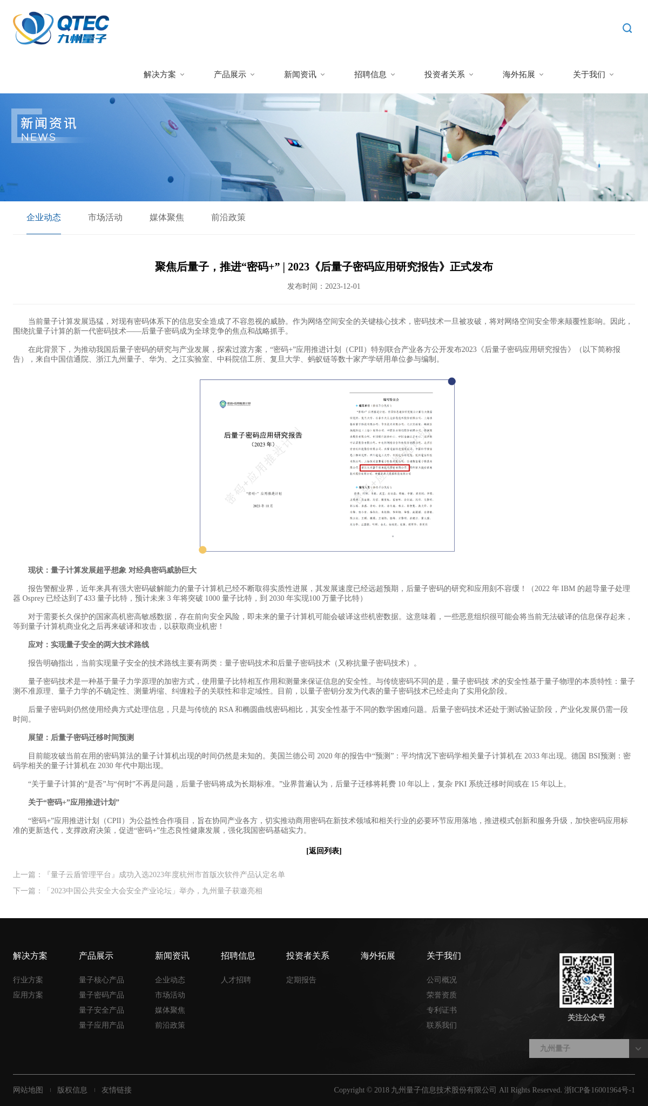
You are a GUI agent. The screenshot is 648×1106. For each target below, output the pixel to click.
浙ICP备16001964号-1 (599, 1090)
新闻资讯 (300, 74)
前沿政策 (228, 217)
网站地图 (28, 1090)
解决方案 (160, 74)
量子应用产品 (101, 1025)
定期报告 (301, 980)
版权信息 (72, 1090)
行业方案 (28, 980)
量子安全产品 (101, 1010)
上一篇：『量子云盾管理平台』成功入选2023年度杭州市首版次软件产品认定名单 (149, 875)
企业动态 (43, 217)
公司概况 (442, 980)
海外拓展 (519, 74)
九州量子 (555, 1048)
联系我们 (442, 1025)
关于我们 (589, 74)
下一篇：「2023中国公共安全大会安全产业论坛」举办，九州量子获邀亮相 (137, 891)
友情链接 (117, 1090)
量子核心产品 (101, 980)
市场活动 (105, 217)
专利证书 (442, 1010)
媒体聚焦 (167, 217)
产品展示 (230, 74)
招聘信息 (370, 74)
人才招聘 (236, 980)
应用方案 (28, 995)
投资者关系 (444, 74)
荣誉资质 (442, 995)
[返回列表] (323, 851)
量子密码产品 (101, 995)
